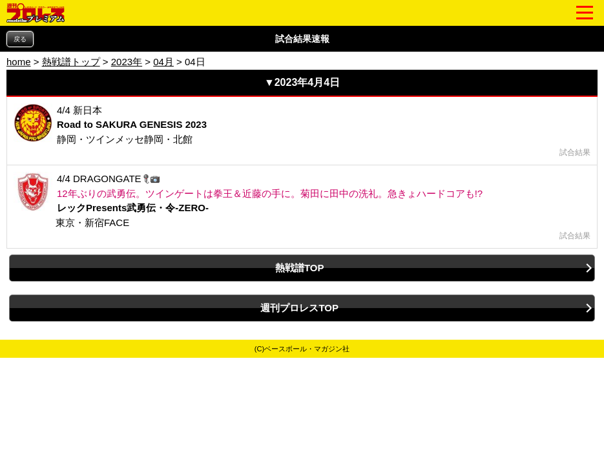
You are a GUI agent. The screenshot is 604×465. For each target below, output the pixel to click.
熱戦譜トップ (71, 61)
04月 (163, 61)
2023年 (126, 61)
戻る (20, 39)
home (18, 61)
